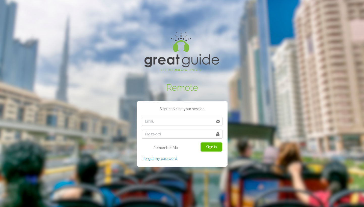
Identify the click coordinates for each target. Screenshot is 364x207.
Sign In (211, 147)
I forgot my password (159, 159)
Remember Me (162, 148)
